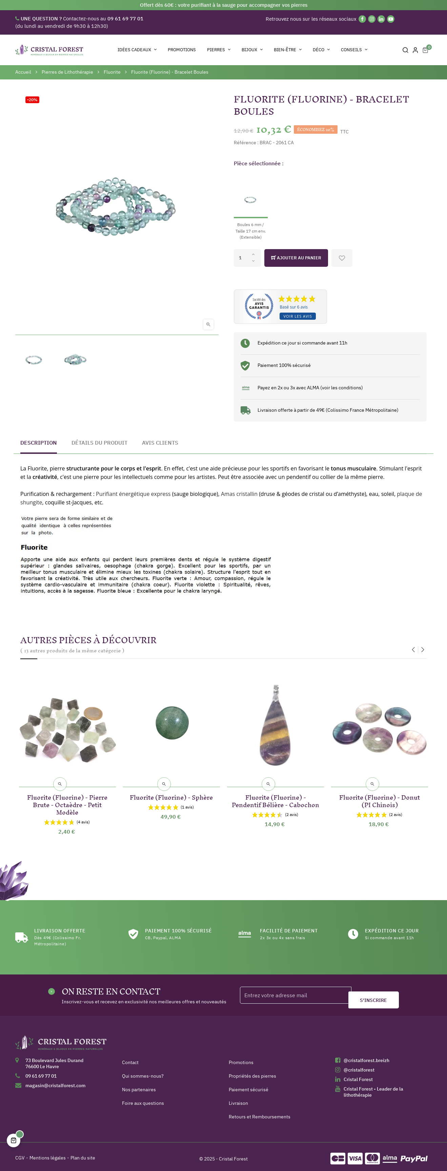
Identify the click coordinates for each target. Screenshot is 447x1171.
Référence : (246, 143)
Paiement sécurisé (248, 1086)
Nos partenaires (139, 1086)
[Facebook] (362, 19)
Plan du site (82, 1154)
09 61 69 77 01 (41, 1072)
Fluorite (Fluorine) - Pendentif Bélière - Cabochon (275, 800)
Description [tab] (38, 442)
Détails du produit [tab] (99, 442)
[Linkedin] (381, 19)
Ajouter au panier (296, 258)
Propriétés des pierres (252, 1072)
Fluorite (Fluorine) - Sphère (171, 792)
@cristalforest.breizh (366, 1057)
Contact (130, 1059)
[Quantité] (247, 258)
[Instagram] (371, 19)
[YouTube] (390, 19)
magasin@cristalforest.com (55, 1082)
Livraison (238, 1099)
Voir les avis (297, 316)
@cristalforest (359, 1066)
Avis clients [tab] (160, 442)
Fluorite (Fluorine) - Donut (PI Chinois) (379, 796)
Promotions (241, 1059)
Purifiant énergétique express (133, 494)
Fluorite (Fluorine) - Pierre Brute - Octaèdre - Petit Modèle (67, 800)
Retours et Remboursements (259, 1113)
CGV (20, 1154)
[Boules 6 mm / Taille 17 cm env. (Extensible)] (251, 207)
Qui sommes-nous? (143, 1072)
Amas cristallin (239, 494)
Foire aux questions (143, 1099)
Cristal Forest (358, 1076)
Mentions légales (47, 1154)
